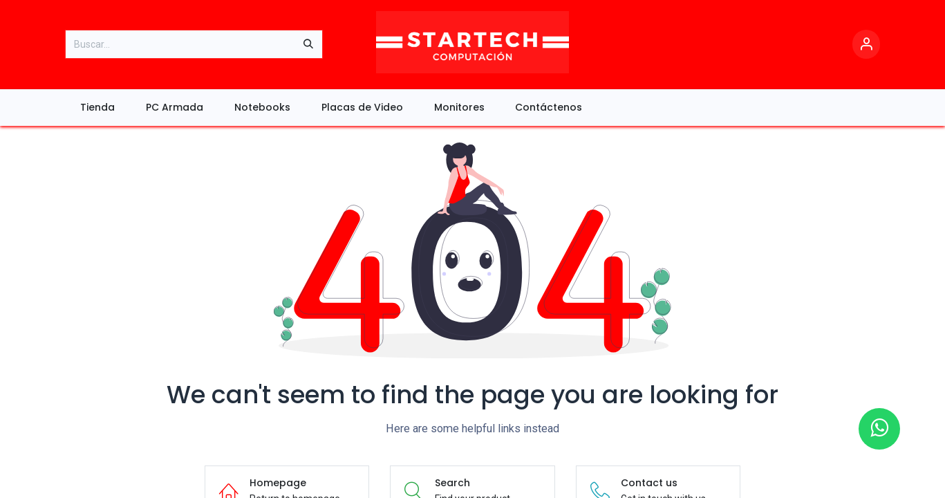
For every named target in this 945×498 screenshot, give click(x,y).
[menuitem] (98, 107)
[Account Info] (866, 44)
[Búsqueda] (308, 44)
